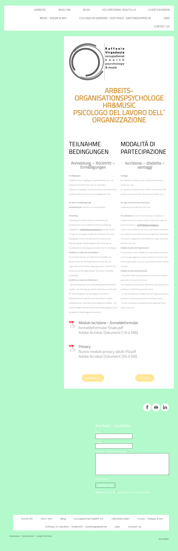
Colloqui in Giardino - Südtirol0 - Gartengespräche (115, 18)
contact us (162, 26)
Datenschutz (28, 536)
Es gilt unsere (113, 479)
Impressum (14, 536)
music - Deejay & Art (53, 18)
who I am (64, 9)
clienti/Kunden (159, 9)
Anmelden (164, 539)
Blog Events (93, 378)
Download (85, 339)
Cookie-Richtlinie (44, 536)
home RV (40, 9)
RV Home (145, 378)
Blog (86, 9)
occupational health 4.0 (119, 9)
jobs (167, 18)
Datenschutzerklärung (119, 479)
